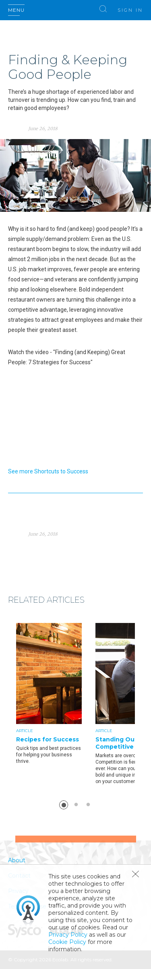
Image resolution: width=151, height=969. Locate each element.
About (16, 860)
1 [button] (64, 805)
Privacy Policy (67, 934)
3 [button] (88, 805)
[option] (55, 693)
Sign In (130, 10)
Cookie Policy (67, 942)
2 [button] (76, 805)
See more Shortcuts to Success (48, 471)
